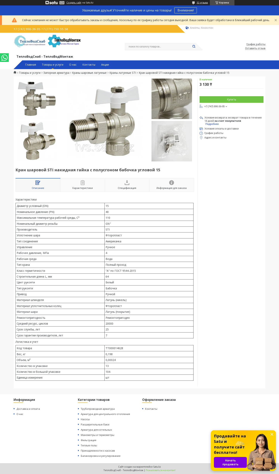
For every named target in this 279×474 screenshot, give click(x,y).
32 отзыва (202, 2)
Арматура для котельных (96, 429)
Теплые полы (89, 445)
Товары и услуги (52, 64)
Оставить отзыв (255, 48)
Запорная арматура (56, 73)
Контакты (88, 64)
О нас (73, 64)
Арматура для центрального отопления (105, 414)
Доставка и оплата (28, 409)
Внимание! (185, 10)
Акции (105, 64)
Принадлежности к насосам (98, 450)
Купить (231, 99)
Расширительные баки (95, 424)
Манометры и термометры (97, 435)
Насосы (85, 419)
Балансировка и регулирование (101, 456)
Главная (30, 64)
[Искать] (194, 46)
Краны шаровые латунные (89, 73)
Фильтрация (88, 440)
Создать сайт (73, 2)
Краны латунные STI (122, 73)
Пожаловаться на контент (161, 470)
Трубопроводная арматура (98, 409)
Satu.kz (157, 466)
